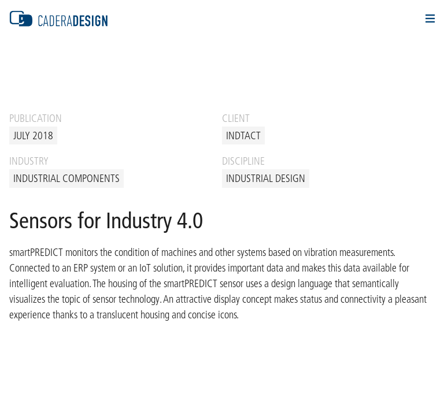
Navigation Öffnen (430, 18)
